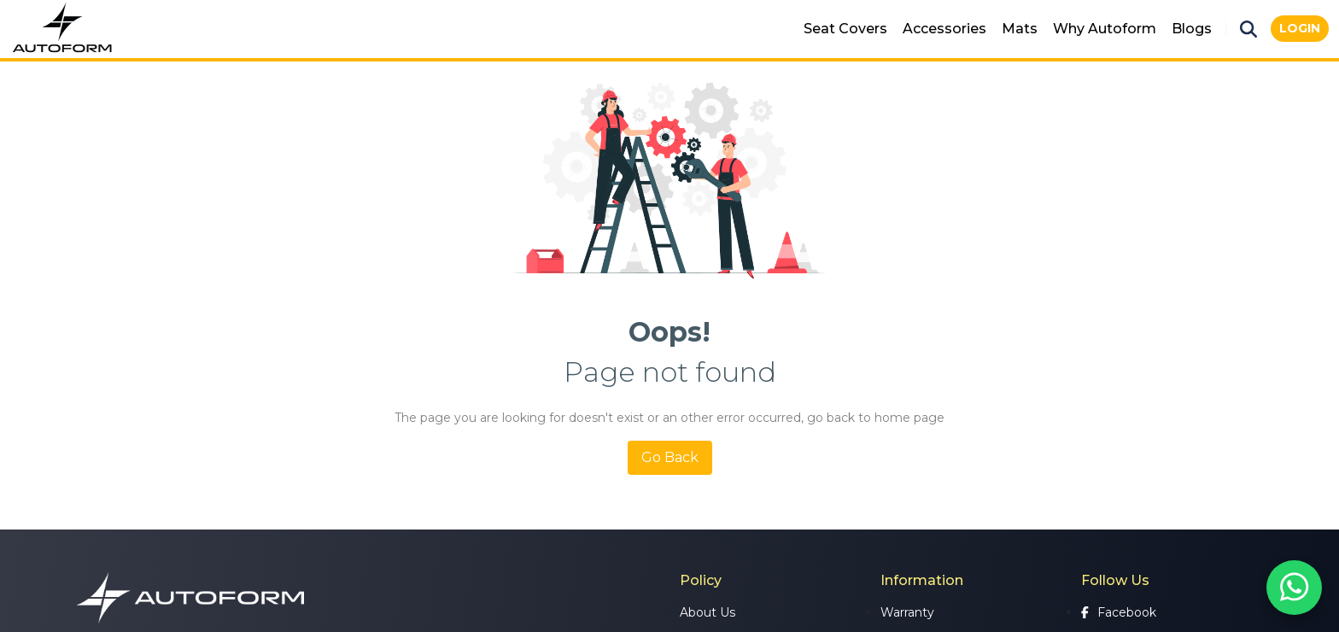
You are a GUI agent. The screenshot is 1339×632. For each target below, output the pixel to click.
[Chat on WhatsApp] (1294, 587)
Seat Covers (845, 28)
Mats (1020, 28)
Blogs (1192, 28)
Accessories (944, 28)
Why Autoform (1104, 28)
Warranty (907, 612)
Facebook (1118, 612)
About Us (707, 612)
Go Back (670, 457)
